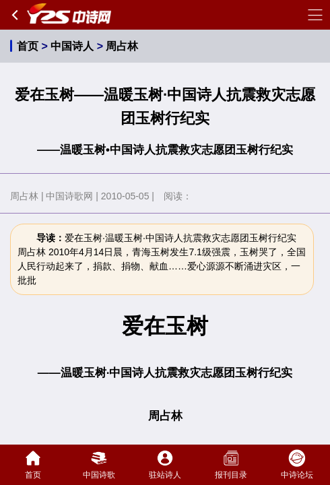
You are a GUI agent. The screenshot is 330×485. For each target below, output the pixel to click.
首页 (27, 46)
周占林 (122, 46)
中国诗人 (72, 46)
